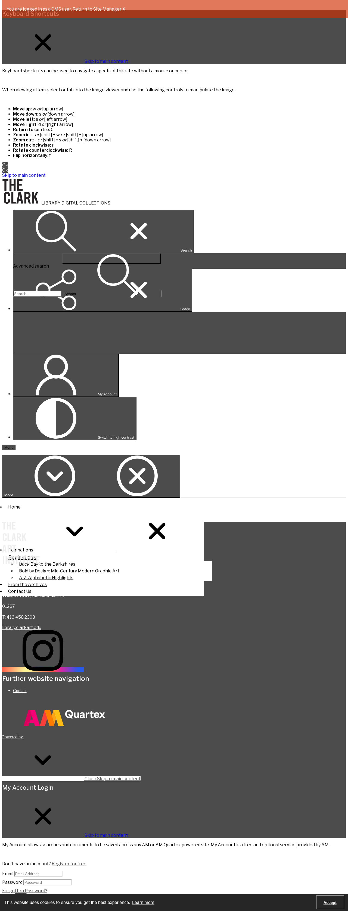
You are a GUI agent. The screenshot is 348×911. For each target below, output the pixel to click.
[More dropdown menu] (91, 476)
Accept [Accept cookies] (330, 902)
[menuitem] (179, 690)
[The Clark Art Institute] (21, 543)
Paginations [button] (103, 550)
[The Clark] (21, 203)
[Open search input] (103, 231)
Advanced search (31, 266)
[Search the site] (37, 294)
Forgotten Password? (24, 890)
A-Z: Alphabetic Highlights (46, 577)
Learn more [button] (143, 902)
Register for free (69, 863)
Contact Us (19, 591)
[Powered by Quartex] (53, 736)
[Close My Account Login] (65, 835)
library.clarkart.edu (21, 627)
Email (7, 873)
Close (71, 778)
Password (12, 882)
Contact (20, 690)
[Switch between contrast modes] (74, 418)
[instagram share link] (43, 669)
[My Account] (66, 375)
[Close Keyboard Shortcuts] (65, 61)
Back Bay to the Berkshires (47, 564)
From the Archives (27, 584)
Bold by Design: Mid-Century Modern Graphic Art (69, 571)
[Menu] (8, 447)
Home (14, 507)
